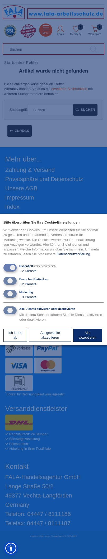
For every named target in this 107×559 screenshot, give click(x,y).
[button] (10, 548)
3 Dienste (27, 297)
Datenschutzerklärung (73, 254)
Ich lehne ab (15, 335)
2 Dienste (27, 271)
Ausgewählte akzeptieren (50, 335)
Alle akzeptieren (87, 335)
